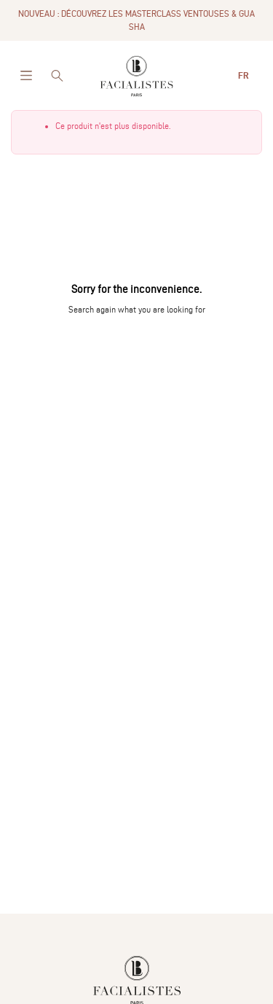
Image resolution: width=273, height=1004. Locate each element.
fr (244, 75)
